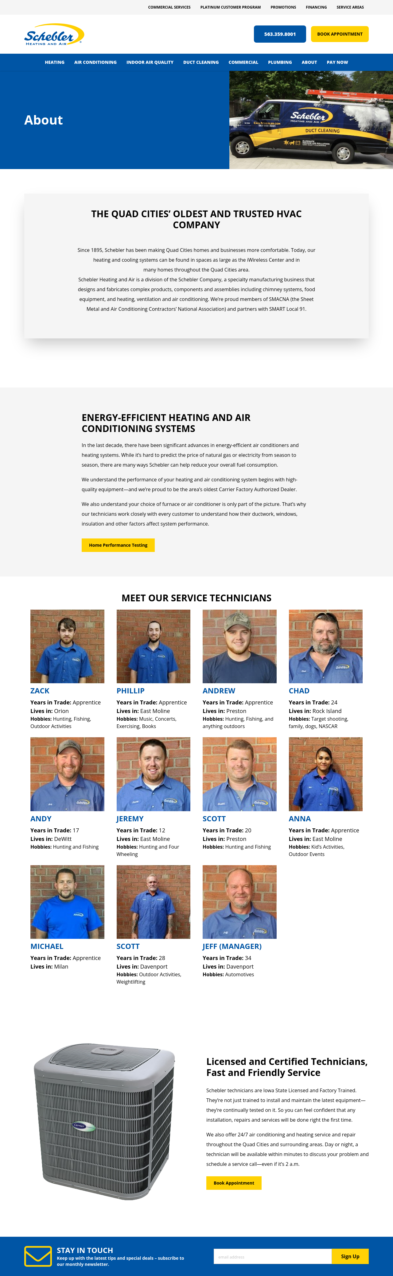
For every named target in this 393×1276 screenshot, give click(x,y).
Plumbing (280, 62)
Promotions (283, 7)
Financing (316, 7)
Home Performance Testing (118, 545)
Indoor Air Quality (149, 62)
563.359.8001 (280, 34)
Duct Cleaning (201, 62)
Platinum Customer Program (230, 7)
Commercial (244, 62)
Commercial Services (169, 7)
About (309, 62)
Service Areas (350, 7)
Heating (54, 62)
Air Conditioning (95, 62)
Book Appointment (340, 34)
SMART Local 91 (287, 309)
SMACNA (279, 299)
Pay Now (337, 62)
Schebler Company (199, 279)
